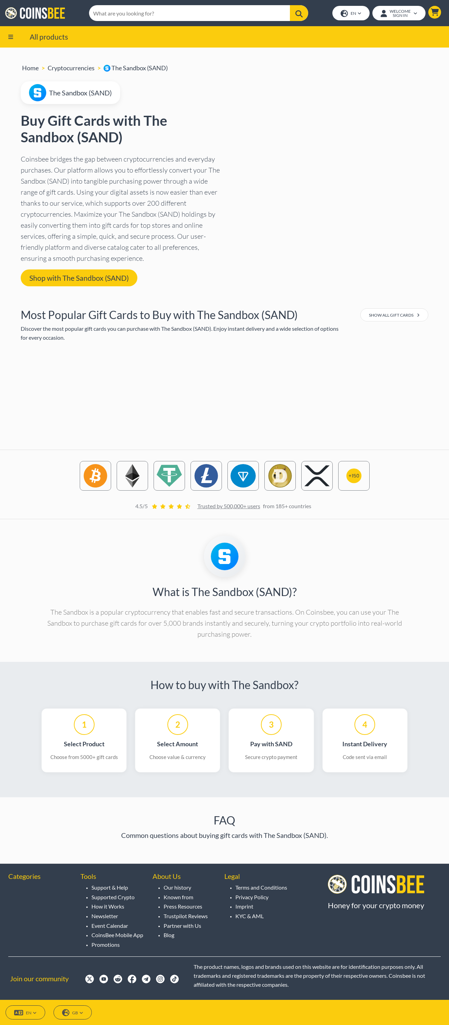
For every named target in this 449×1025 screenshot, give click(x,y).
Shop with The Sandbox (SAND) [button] (79, 278)
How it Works (107, 906)
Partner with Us (182, 925)
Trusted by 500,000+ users (228, 506)
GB (72, 1012)
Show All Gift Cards (394, 315)
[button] (434, 12)
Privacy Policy (252, 897)
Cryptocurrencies (71, 68)
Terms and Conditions (261, 887)
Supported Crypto (113, 897)
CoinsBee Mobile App (117, 935)
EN (350, 14)
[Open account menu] (398, 13)
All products (49, 37)
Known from (178, 897)
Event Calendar (109, 925)
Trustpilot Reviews (186, 916)
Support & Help (109, 887)
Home (30, 68)
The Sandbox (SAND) (136, 68)
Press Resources (183, 906)
